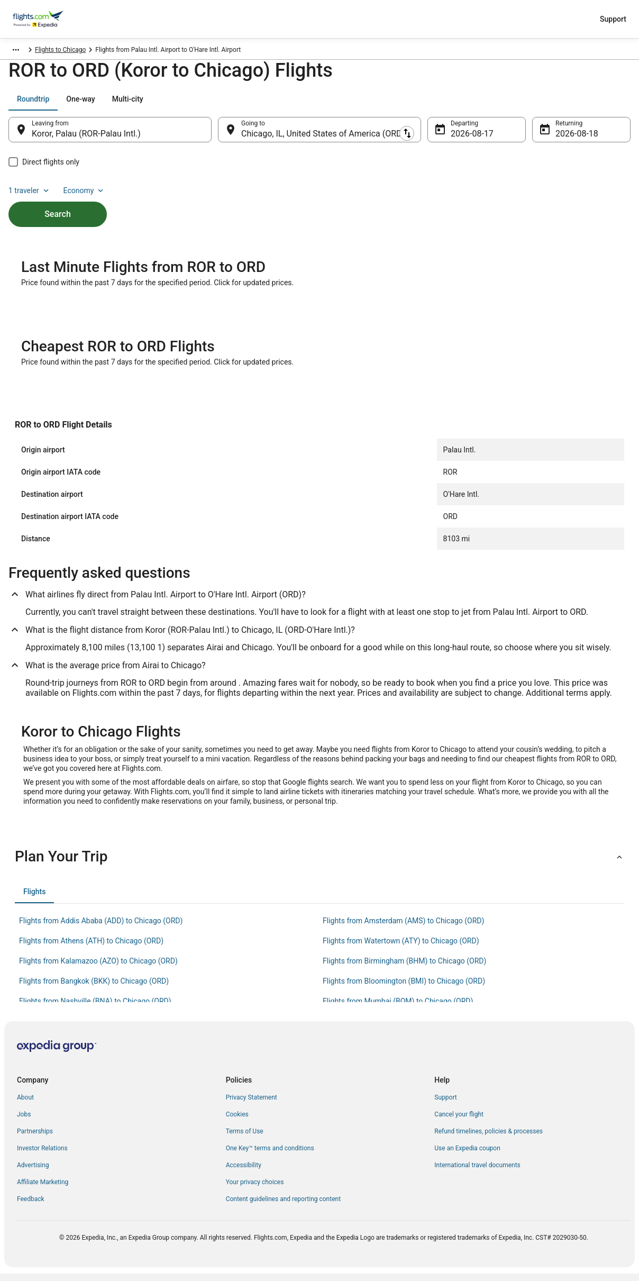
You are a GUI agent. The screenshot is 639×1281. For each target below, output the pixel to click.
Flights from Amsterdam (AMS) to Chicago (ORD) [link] (403, 928)
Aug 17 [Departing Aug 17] (464, 139)
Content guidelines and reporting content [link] (283, 1206)
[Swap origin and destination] (216, 135)
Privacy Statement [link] (251, 1105)
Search (57, 201)
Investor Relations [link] (42, 1155)
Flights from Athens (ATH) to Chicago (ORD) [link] (91, 948)
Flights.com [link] (23, 51)
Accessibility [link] (243, 1172)
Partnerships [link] (35, 1138)
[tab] (33, 104)
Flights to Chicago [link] (182, 51)
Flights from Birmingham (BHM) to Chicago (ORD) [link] (404, 968)
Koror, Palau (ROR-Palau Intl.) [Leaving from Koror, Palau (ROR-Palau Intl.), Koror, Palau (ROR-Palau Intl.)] (86, 139)
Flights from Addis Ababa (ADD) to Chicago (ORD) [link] (100, 928)
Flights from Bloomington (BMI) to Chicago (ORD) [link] (404, 988)
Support (613, 19)
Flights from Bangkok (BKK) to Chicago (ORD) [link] (94, 988)
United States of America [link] (84, 51)
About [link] (25, 1105)
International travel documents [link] (477, 1172)
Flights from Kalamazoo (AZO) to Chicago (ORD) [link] (98, 968)
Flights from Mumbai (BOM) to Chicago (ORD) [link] (398, 1008)
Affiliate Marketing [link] (42, 1189)
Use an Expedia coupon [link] (467, 1155)
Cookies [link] (237, 1121)
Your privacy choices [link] (255, 1189)
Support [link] (445, 1105)
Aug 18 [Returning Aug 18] (568, 139)
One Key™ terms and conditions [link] (270, 1155)
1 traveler (542, 104)
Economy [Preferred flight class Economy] (597, 104)
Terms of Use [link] (244, 1138)
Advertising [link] (33, 1172)
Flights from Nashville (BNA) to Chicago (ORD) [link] (95, 1008)
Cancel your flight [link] (458, 1121)
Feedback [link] (30, 1206)
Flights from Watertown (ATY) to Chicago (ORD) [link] (401, 948)
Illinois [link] (138, 51)
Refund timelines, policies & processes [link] (488, 1138)
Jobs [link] (24, 1121)
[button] (319, 864)
